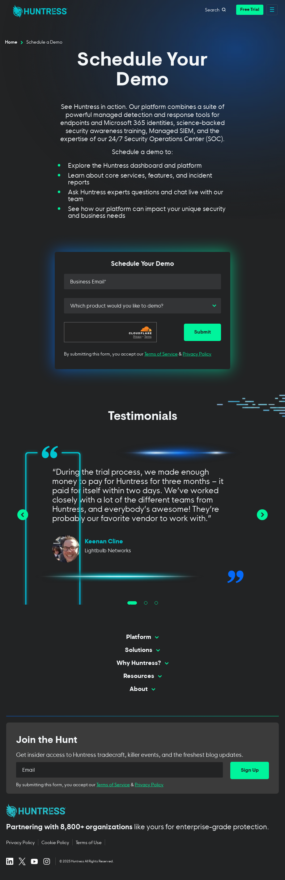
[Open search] (224, 9)
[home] (38, 9)
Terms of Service (161, 353)
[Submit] (202, 332)
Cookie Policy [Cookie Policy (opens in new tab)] (55, 842)
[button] (249, 10)
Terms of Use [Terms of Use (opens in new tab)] (89, 842)
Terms (147, 336)
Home (11, 41)
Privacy (137, 336)
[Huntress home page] (140, 811)
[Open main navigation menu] (272, 9)
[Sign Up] (249, 770)
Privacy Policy (197, 353)
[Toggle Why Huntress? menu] (142, 666)
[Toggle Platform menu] (142, 640)
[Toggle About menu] (142, 692)
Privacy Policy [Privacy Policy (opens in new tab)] (20, 842)
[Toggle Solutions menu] (142, 653)
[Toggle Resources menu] (142, 679)
